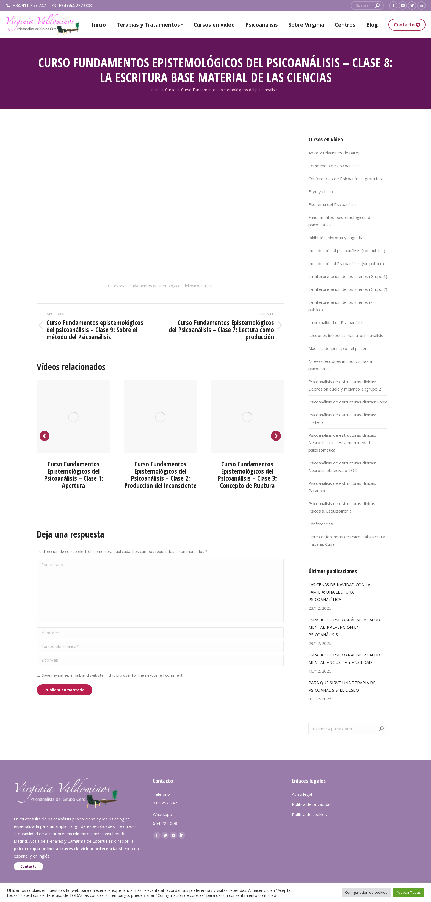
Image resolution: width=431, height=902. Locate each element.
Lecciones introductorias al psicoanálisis (345, 335)
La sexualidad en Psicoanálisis (336, 322)
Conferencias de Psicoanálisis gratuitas (345, 178)
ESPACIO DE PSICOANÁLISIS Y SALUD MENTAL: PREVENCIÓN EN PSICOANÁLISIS (344, 627)
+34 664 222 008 (71, 5)
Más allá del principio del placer (337, 348)
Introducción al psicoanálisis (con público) (346, 250)
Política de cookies (309, 814)
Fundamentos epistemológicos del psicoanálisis (169, 285)
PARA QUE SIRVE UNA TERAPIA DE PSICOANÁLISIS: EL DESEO (341, 686)
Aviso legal (302, 794)
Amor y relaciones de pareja (334, 152)
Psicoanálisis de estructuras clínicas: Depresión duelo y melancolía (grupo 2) (345, 385)
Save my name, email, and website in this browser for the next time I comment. (112, 675)
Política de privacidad (312, 804)
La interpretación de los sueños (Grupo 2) (347, 289)
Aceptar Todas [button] (409, 892)
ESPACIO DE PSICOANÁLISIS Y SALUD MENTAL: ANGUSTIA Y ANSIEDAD (344, 658)
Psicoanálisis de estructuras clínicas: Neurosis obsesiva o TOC (342, 466)
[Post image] (73, 416)
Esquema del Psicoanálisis (333, 204)
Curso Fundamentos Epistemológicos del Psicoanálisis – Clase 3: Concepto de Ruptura (247, 474)
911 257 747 (165, 803)
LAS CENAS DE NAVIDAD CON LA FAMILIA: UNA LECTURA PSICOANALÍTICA (339, 592)
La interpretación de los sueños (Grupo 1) (347, 276)
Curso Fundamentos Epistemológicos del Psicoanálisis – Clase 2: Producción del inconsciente (160, 474)
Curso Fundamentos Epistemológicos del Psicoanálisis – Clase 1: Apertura (73, 474)
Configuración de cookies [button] (366, 892)
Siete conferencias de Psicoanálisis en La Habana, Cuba (346, 540)
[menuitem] (99, 24)
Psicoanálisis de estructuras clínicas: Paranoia (342, 486)
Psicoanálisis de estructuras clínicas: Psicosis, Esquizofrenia (342, 507)
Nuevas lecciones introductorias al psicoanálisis (340, 364)
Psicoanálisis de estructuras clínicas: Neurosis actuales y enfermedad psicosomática (342, 442)
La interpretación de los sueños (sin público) (342, 305)
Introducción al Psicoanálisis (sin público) (346, 263)
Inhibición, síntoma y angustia (335, 237)
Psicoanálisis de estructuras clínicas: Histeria (342, 418)
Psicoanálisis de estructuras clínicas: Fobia (347, 402)
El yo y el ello (320, 191)
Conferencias (320, 524)
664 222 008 (165, 823)
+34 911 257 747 (25, 5)
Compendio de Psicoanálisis (334, 165)
